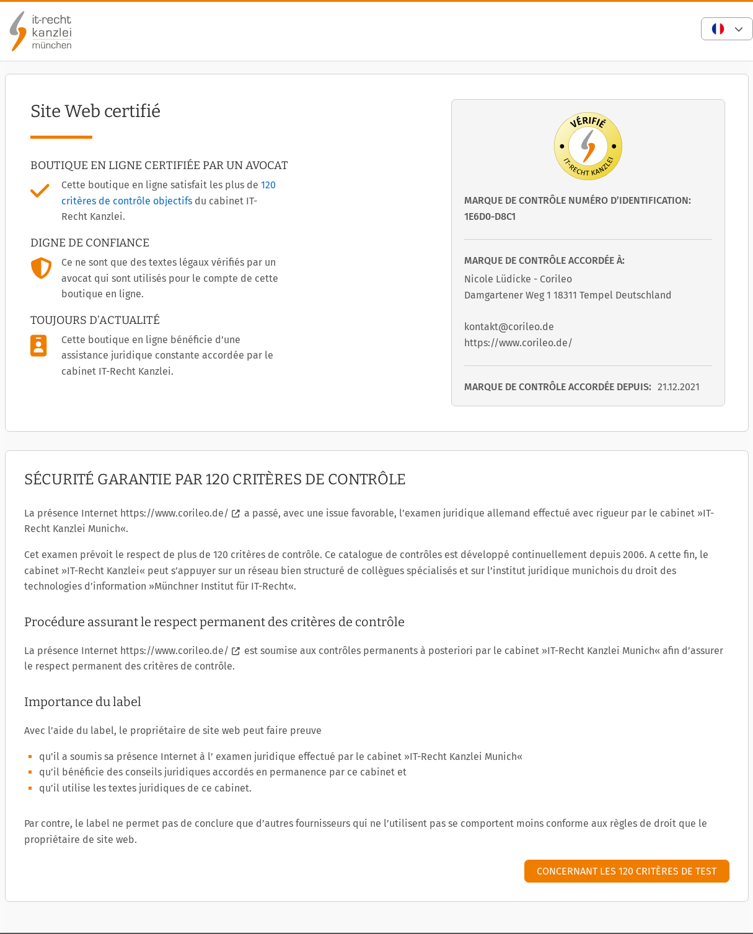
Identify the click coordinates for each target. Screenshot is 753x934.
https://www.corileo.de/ (174, 513)
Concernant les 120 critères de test (626, 871)
